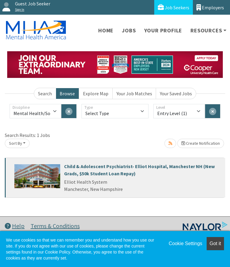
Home (106, 30)
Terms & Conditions (55, 226)
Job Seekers (173, 7)
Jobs (129, 30)
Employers (210, 7)
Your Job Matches (134, 93)
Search (45, 93)
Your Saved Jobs (176, 93)
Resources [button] (206, 30)
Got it (215, 243)
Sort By (15, 143)
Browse (67, 93)
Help (15, 226)
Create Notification (200, 143)
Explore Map (95, 93)
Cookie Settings (185, 243)
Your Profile (163, 30)
